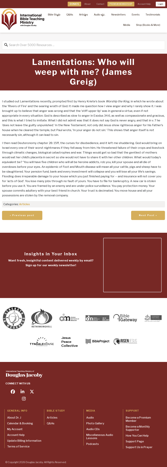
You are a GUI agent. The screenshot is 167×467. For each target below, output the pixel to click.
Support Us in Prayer (139, 447)
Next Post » (148, 215)
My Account (15, 429)
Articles (24, 204)
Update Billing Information (24, 440)
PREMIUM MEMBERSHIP (121, 4)
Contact (100, 4)
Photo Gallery (95, 423)
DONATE (74, 4)
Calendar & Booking (20, 423)
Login (160, 4)
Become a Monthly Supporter (138, 428)
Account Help (144, 4)
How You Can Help (137, 435)
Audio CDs (93, 429)
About (87, 4)
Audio (90, 417)
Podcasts (92, 444)
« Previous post (22, 215)
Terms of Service (18, 446)
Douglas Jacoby (34, 462)
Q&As (50, 423)
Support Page (135, 441)
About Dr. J (14, 417)
